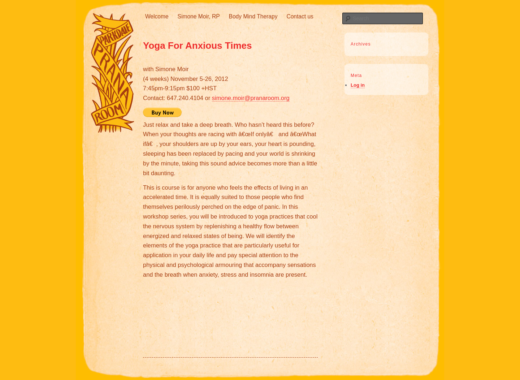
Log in (358, 85)
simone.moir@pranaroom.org (251, 98)
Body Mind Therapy (253, 16)
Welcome (157, 16)
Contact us (299, 16)
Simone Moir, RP (199, 16)
